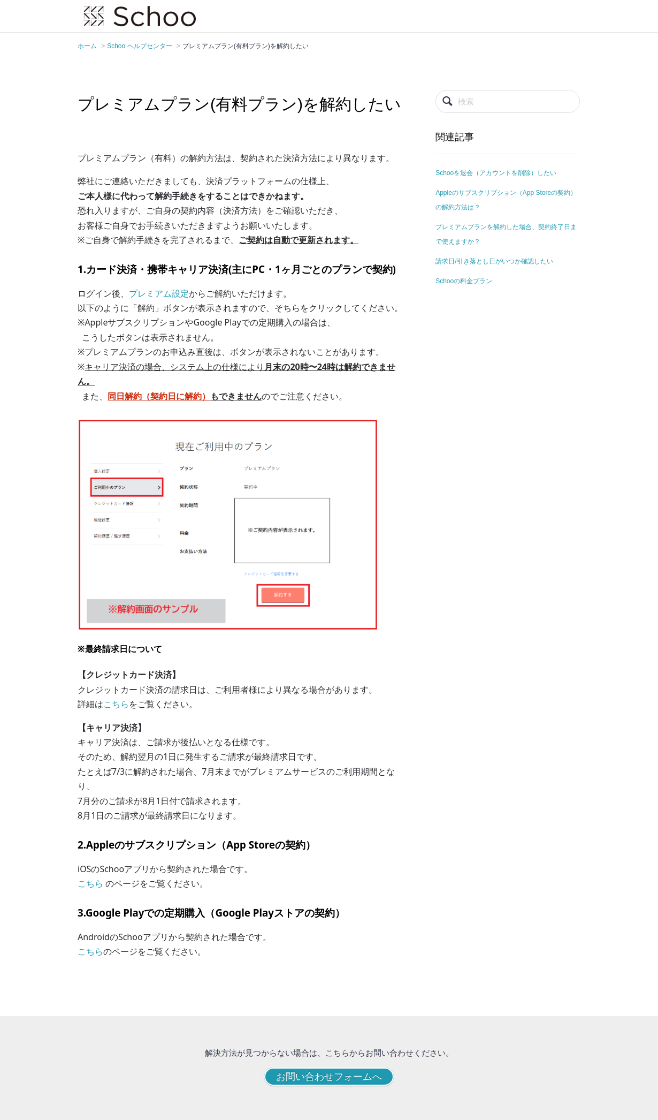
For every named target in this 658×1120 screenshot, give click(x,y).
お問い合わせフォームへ (329, 1076)
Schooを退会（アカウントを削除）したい (495, 173)
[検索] (507, 101)
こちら (116, 704)
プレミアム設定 (159, 293)
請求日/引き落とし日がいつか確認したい (494, 261)
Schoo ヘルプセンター (139, 46)
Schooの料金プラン (463, 281)
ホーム (87, 46)
